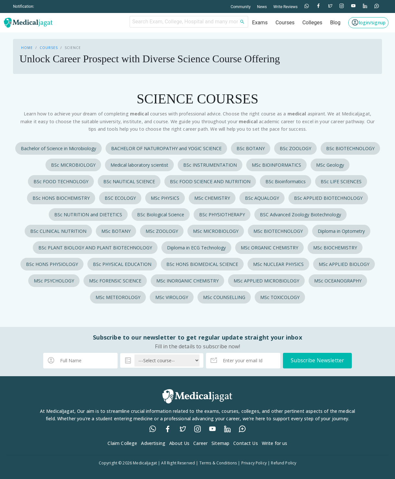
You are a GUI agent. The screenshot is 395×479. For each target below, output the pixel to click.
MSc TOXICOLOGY (279, 297)
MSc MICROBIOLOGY (215, 231)
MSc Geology (330, 165)
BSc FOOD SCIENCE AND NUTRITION (210, 181)
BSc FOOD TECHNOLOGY (60, 181)
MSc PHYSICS (165, 198)
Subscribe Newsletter (317, 360)
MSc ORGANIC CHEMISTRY (269, 248)
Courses (49, 47)
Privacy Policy (254, 463)
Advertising (153, 443)
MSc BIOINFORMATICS (276, 165)
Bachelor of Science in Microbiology (58, 148)
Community (240, 7)
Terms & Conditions (218, 463)
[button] (368, 23)
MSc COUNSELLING (224, 297)
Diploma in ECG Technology (196, 248)
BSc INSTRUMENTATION (210, 165)
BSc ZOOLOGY (295, 148)
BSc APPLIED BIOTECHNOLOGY (328, 198)
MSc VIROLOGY (171, 297)
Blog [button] (335, 22)
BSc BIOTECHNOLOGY (350, 148)
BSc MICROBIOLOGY (73, 165)
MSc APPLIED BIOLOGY (344, 264)
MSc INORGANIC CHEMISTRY (187, 281)
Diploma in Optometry (341, 231)
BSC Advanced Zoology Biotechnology (300, 214)
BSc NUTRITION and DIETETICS (88, 214)
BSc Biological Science (160, 214)
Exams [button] (260, 22)
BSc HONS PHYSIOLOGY (52, 264)
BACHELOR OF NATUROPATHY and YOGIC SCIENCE (166, 148)
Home (27, 47)
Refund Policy (283, 463)
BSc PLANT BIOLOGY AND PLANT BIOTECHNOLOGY (95, 248)
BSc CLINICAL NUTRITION (58, 231)
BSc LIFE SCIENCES (341, 181)
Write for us (274, 443)
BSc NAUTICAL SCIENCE (129, 181)
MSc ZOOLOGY (162, 231)
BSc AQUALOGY (262, 198)
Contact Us (245, 443)
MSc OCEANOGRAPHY (338, 281)
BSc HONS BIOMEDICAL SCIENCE (202, 264)
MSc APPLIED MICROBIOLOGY (266, 281)
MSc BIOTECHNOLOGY (278, 231)
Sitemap (220, 443)
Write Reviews (285, 7)
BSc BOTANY (250, 148)
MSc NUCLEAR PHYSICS (278, 264)
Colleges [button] (312, 22)
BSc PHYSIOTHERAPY (222, 214)
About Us (179, 443)
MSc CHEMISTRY (212, 198)
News (262, 7)
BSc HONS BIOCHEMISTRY (61, 198)
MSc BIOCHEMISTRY (335, 248)
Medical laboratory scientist (139, 165)
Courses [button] (285, 22)
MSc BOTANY (116, 231)
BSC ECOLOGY (120, 198)
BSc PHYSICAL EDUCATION (122, 264)
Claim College (122, 443)
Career (200, 443)
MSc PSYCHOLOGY (54, 281)
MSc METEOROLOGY (118, 297)
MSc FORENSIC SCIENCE (115, 281)
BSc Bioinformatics (285, 181)
